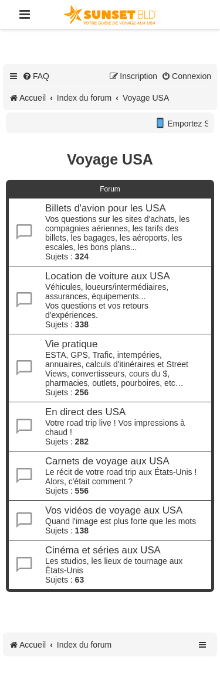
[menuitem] (35, 76)
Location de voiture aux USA (107, 276)
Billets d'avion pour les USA (105, 208)
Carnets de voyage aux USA (107, 461)
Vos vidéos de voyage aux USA (113, 510)
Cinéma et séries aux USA (103, 550)
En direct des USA (85, 412)
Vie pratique (71, 344)
